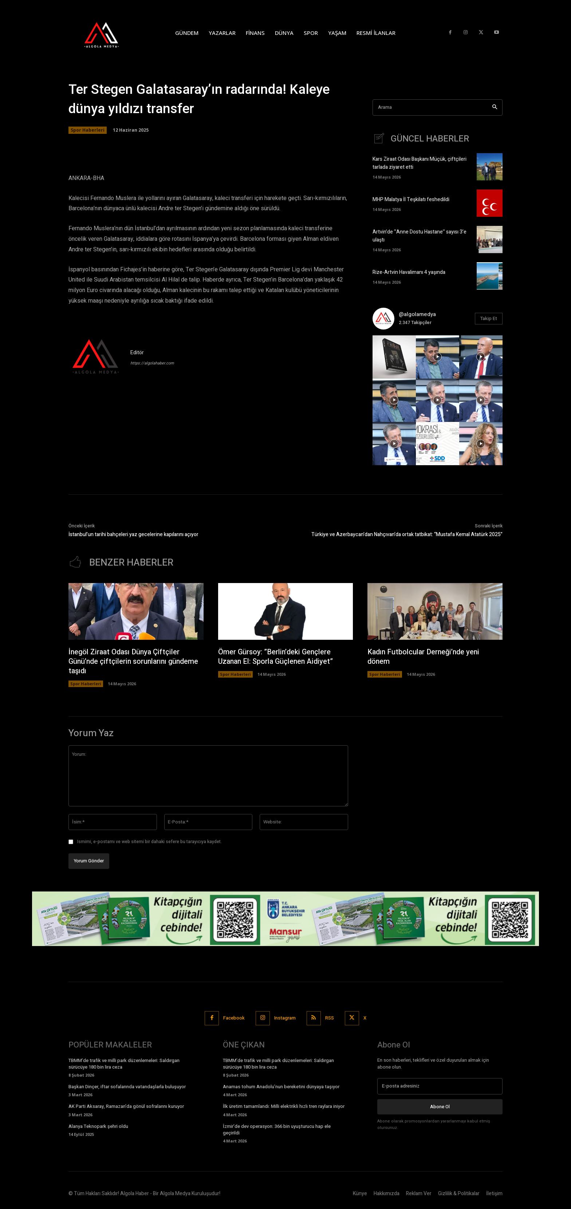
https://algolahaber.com (152, 363)
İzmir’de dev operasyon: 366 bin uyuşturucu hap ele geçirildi (277, 1129)
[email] (440, 1086)
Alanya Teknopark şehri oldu (98, 1126)
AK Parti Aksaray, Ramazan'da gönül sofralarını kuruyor (126, 1106)
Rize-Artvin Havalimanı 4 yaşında (409, 272)
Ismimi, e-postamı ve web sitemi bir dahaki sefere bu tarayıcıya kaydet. (149, 841)
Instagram (285, 1017)
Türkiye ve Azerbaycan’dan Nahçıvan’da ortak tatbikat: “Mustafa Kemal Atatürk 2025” (407, 534)
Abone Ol (440, 1106)
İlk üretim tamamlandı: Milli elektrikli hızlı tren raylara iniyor (283, 1106)
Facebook (234, 1017)
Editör (137, 352)
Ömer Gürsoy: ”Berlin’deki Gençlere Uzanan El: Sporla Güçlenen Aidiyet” (276, 657)
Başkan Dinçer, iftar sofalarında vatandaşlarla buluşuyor (127, 1086)
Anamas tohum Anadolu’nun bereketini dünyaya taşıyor (281, 1086)
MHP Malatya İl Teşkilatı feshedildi (411, 199)
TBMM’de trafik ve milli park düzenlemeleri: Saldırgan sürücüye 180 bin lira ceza (124, 1063)
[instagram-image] (394, 357)
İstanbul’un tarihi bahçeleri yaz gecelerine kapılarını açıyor (133, 534)
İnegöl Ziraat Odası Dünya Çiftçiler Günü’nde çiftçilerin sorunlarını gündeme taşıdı (134, 661)
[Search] (495, 107)
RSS (329, 1017)
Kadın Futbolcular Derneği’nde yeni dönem (424, 657)
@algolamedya (417, 314)
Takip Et (488, 318)
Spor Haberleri (87, 130)
